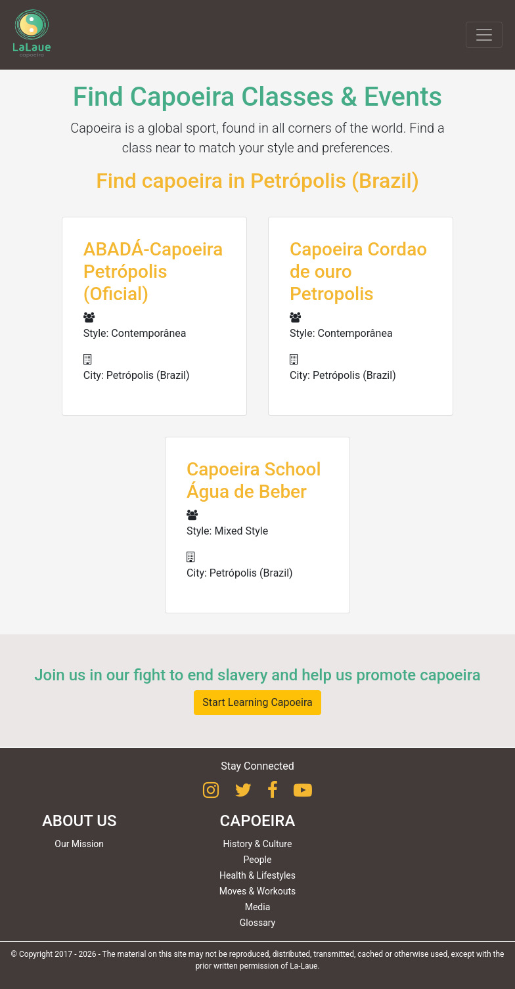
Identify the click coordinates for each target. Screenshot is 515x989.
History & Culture (257, 844)
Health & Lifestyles (257, 875)
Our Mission (79, 844)
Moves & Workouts (257, 891)
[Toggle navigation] (484, 35)
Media (258, 907)
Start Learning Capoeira (257, 702)
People (258, 859)
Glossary (257, 922)
